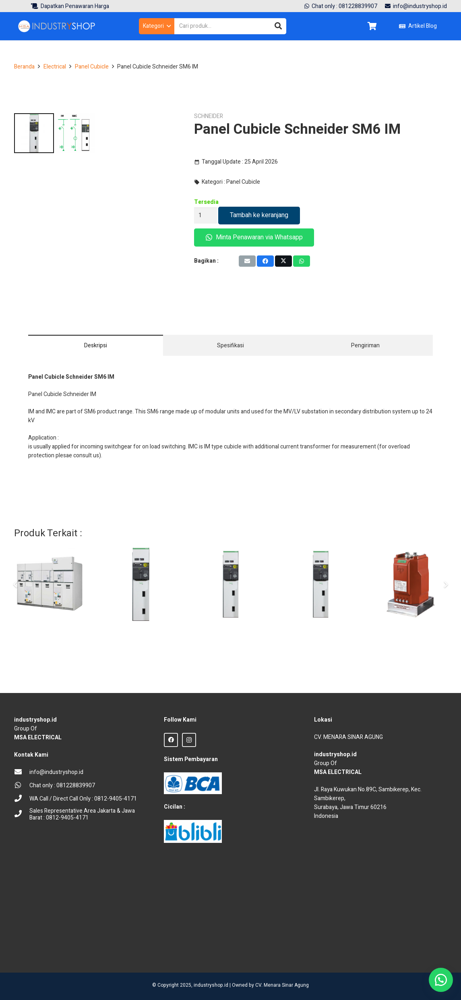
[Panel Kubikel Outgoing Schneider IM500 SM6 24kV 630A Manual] (320, 633)
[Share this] (265, 261)
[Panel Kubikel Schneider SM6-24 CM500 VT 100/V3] (230, 633)
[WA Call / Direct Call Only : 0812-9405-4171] (21, 799)
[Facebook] (171, 740)
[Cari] (278, 26)
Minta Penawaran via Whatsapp (254, 237)
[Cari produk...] (230, 26)
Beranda (24, 66)
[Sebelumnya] (15, 634)
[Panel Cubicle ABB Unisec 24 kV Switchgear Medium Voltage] (50, 633)
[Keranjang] (372, 26)
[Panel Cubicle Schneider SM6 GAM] (140, 633)
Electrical (54, 66)
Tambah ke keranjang (259, 215)
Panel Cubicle (92, 66)
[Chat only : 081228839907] (21, 785)
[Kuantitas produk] (205, 215)
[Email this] (247, 261)
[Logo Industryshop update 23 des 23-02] (57, 26)
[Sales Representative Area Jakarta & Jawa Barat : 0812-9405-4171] (21, 814)
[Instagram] (189, 740)
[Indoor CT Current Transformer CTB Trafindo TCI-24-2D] (410, 633)
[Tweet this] (283, 261)
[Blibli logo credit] (193, 831)
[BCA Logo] (193, 783)
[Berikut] (445, 634)
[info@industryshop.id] (21, 772)
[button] (156, 26)
